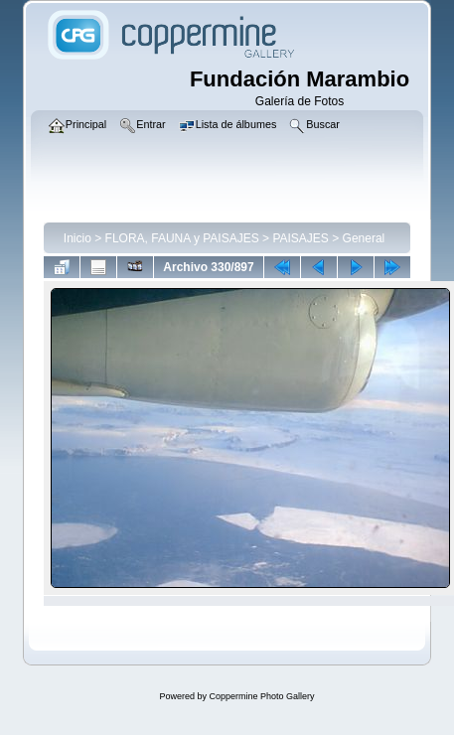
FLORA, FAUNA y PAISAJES (182, 238)
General (364, 238)
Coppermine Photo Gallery (261, 696)
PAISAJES (300, 238)
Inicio (77, 238)
